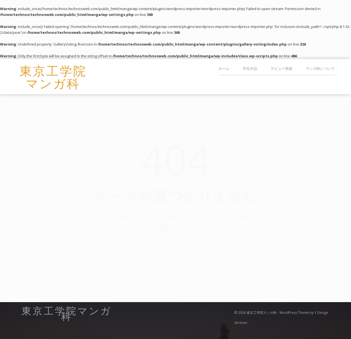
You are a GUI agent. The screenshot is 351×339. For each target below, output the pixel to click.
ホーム (223, 68)
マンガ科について (320, 68)
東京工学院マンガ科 (53, 76)
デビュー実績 (281, 68)
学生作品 (250, 68)
